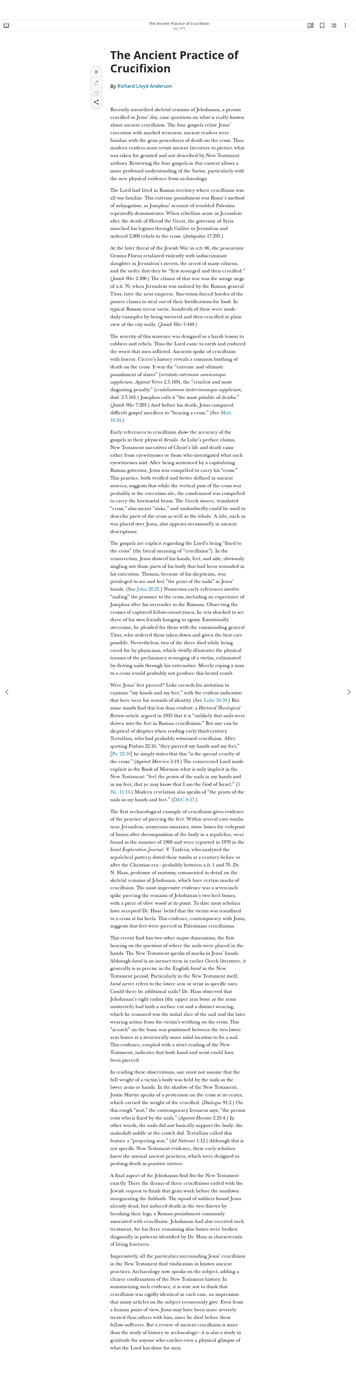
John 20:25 (148, 589)
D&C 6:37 (183, 799)
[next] (348, 692)
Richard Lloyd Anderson (144, 86)
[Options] (345, 25)
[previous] (7, 692)
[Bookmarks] (322, 25)
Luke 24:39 (215, 700)
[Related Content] (333, 25)
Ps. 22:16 (121, 754)
